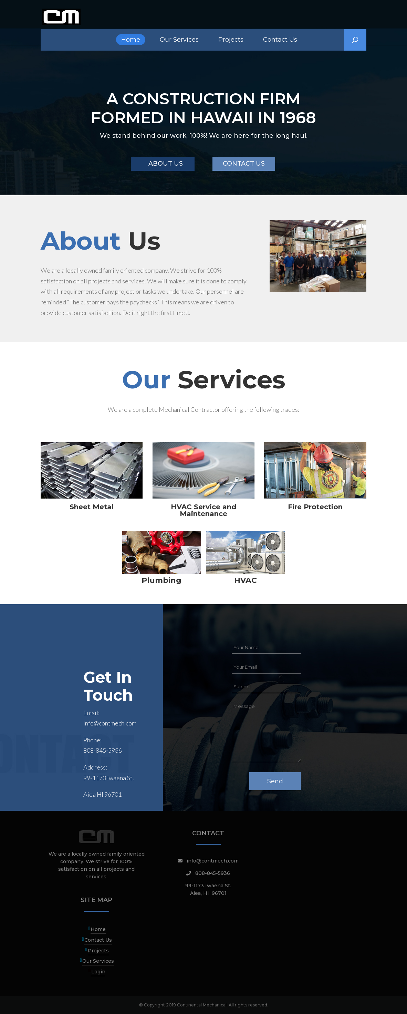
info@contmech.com (109, 723)
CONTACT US (244, 163)
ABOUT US (165, 163)
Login (98, 972)
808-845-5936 (102, 750)
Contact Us (280, 39)
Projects (230, 39)
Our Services (179, 39)
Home (130, 39)
